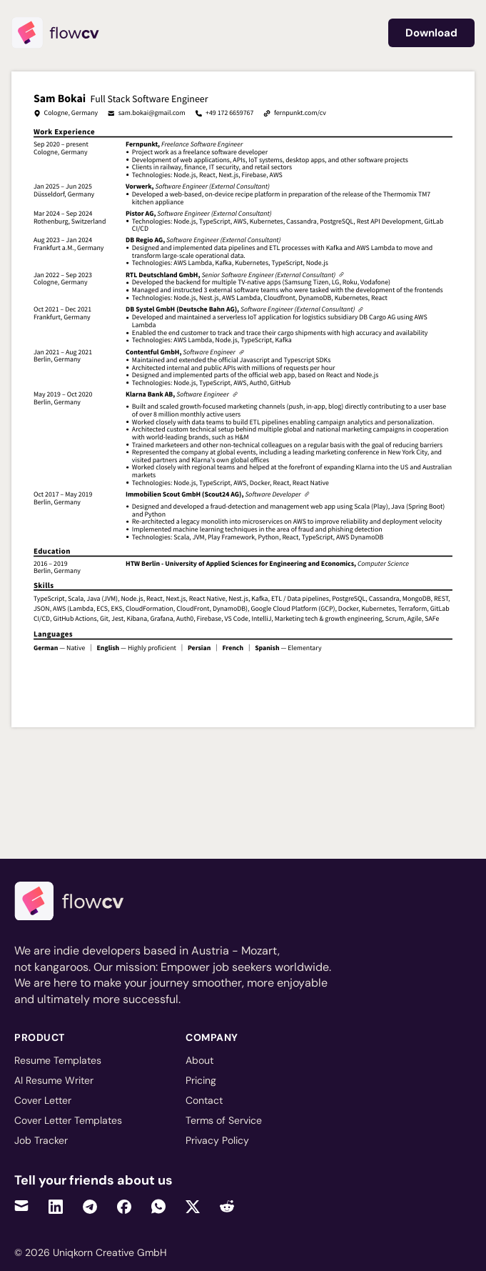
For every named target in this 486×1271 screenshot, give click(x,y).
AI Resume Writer (53, 1080)
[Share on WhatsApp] (158, 1206)
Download (431, 33)
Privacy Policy (217, 1140)
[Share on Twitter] (192, 1206)
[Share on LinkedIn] (55, 1206)
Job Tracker (41, 1140)
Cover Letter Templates (68, 1120)
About (199, 1060)
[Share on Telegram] (90, 1206)
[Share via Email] (21, 1206)
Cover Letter (42, 1100)
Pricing (201, 1080)
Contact (204, 1100)
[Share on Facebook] (124, 1206)
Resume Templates (57, 1060)
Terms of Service (224, 1120)
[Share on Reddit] (227, 1206)
